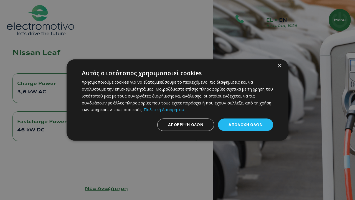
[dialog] (177, 100)
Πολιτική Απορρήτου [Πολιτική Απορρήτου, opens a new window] (164, 109)
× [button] (279, 66)
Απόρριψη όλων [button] (185, 124)
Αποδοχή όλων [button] (246, 124)
